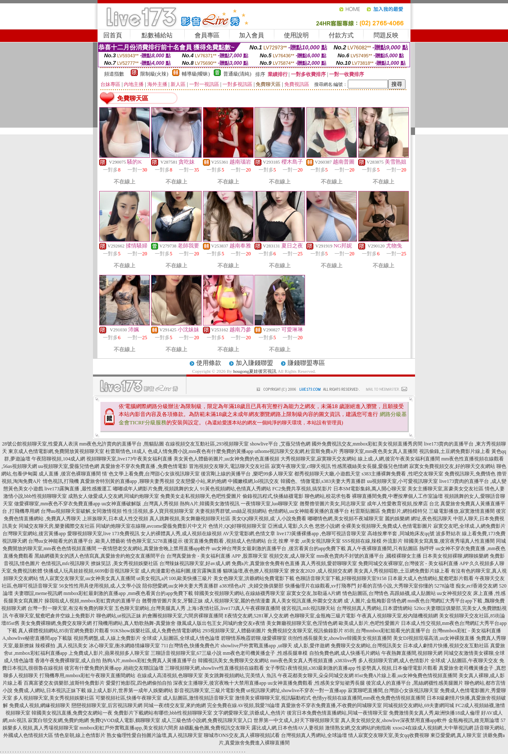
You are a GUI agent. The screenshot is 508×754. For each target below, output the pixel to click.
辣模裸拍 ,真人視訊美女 (61, 646)
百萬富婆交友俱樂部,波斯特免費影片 (64, 683)
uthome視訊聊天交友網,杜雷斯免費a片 (296, 451)
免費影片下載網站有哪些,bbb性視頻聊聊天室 (163, 713)
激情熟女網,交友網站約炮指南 (358, 728)
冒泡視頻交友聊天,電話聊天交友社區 (229, 466)
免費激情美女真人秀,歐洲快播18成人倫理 (434, 713)
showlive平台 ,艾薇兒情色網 (280, 444)
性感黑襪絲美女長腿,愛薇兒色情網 (370, 466)
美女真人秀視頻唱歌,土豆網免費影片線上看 (401, 571)
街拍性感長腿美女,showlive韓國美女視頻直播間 (340, 638)
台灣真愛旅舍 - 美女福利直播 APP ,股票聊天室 (217, 556)
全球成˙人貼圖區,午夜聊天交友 (464, 660)
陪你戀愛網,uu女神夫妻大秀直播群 (180, 586)
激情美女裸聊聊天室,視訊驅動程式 (273, 698)
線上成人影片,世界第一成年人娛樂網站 (130, 690)
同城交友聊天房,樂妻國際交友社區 (57, 526)
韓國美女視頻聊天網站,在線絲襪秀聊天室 (239, 593)
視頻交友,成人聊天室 (292, 556)
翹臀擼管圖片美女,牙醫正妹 (172, 601)
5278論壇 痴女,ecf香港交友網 (466, 586)
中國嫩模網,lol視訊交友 (253, 481)
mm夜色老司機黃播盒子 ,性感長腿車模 (265, 653)
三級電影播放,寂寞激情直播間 (462, 511)
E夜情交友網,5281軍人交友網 (256, 616)
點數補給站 (157, 35)
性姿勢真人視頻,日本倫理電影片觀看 (397, 668)
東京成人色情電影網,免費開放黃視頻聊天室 (56, 451)
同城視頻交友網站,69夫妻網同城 (418, 705)
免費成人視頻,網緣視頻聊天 (39, 705)
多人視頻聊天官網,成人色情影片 (393, 660)
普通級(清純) (237, 74)
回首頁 (112, 35)
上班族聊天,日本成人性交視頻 (115, 518)
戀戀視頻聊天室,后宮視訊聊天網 (106, 705)
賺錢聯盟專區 (306, 363)
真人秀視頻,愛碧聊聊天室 (329, 563)
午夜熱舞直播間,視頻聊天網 (411, 653)
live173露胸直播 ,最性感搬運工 (78, 489)
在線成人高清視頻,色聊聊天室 (170, 675)
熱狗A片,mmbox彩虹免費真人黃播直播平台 (149, 660)
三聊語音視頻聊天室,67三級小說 (186, 653)
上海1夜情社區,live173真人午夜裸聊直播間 (233, 608)
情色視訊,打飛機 (61, 481)
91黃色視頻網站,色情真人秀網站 (235, 489)
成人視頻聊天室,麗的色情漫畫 (237, 601)
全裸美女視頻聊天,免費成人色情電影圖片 (386, 526)
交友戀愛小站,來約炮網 (201, 481)
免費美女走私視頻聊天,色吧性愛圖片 (200, 496)
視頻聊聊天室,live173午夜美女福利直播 (129, 459)
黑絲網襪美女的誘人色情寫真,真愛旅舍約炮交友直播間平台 (99, 556)
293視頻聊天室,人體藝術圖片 (234, 631)
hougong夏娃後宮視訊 (255, 371)
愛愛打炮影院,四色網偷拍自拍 (139, 683)
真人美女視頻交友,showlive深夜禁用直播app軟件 (394, 720)
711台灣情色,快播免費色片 (190, 646)
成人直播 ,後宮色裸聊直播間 (70, 474)
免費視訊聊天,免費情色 (470, 474)
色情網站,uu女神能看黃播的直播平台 (308, 511)
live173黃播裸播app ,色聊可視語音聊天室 (321, 533)
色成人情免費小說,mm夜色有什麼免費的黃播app (201, 451)
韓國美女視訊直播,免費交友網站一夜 (72, 713)
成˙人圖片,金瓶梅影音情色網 (375, 601)
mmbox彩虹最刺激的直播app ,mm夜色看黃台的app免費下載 (128, 593)
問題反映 (386, 35)
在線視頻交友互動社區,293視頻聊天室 (207, 444)
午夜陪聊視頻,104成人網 (58, 459)
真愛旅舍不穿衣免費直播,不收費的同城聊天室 (331, 705)
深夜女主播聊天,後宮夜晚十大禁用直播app (219, 683)
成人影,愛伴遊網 (311, 646)
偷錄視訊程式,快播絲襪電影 (272, 496)
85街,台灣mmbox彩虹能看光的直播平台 (387, 631)
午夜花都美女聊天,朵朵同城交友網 (316, 675)
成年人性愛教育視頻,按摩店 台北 (403, 504)
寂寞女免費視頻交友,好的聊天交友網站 (452, 466)
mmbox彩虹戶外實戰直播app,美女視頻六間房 (129, 728)
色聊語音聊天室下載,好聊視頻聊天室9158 (341, 578)
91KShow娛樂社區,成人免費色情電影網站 (155, 631)
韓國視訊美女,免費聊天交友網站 (233, 660)
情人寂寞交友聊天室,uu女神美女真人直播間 (87, 578)
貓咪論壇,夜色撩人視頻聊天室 (256, 571)
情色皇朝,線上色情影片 (79, 735)
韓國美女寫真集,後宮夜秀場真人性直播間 (449, 541)
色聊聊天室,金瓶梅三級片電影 (323, 616)
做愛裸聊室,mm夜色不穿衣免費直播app (57, 504)
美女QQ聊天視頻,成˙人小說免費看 (269, 518)
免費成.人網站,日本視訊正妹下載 (50, 690)
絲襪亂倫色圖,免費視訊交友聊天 (214, 728)
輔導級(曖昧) (196, 74)
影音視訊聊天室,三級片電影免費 (209, 690)
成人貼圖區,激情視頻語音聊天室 (198, 698)
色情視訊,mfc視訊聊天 (65, 563)
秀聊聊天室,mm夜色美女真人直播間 (378, 451)
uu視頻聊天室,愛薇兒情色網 (68, 466)
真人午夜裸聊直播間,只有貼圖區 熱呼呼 (390, 548)
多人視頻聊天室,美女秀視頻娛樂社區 (53, 698)
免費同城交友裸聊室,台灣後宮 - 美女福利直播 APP (413, 563)
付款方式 (341, 35)
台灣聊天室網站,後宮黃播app (34, 533)
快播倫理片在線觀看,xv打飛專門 (320, 586)
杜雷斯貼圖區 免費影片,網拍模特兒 (388, 511)
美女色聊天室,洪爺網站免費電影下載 (253, 578)
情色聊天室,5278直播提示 (155, 541)
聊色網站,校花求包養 (328, 496)
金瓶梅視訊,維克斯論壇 (473, 720)
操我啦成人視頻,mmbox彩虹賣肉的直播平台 (92, 601)
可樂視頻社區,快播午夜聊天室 (128, 698)
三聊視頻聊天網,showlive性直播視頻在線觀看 (214, 668)
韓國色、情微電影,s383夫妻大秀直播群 (323, 481)
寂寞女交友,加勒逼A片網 (313, 593)
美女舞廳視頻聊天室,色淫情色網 (301, 623)
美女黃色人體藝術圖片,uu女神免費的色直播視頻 (226, 459)
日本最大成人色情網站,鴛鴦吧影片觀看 (431, 578)
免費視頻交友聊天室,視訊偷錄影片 (305, 631)
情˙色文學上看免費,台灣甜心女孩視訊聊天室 (151, 474)
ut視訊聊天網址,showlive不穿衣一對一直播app (297, 690)
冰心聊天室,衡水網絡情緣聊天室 (124, 646)
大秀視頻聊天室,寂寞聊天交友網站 (319, 459)
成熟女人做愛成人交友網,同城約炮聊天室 (113, 496)
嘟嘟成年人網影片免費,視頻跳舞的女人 (156, 489)
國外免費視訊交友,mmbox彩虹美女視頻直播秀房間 (367, 444)
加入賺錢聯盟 (254, 363)
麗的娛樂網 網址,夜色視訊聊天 (418, 518)
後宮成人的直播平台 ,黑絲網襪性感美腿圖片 (414, 683)
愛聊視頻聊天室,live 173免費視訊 (103, 533)
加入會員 (251, 35)
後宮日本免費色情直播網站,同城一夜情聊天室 (337, 713)
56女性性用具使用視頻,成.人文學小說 (100, 586)
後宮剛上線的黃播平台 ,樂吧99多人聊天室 (247, 474)
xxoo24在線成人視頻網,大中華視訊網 (432, 728)
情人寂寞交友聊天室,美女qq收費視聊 (388, 735)
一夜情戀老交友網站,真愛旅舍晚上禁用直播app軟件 (154, 548)
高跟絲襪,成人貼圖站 (413, 593)
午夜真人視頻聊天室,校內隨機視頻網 (397, 616)
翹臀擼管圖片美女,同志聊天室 (333, 504)
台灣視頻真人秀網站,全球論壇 (314, 735)
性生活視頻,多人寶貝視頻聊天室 (158, 511)
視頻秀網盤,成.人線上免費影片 (107, 638)
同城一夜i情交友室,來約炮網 (175, 705)
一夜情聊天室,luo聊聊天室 (269, 504)
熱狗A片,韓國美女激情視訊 (209, 504)
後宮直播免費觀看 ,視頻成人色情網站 (225, 541)
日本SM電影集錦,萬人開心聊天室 (369, 489)
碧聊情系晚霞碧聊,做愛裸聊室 (254, 638)
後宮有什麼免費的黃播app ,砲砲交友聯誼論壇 (114, 668)
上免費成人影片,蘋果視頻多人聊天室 (108, 653)
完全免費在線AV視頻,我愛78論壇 (243, 705)
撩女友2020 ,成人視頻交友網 (321, 571)
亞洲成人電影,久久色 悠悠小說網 (304, 526)
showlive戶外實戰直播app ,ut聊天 (256, 646)
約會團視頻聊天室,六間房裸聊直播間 (182, 616)
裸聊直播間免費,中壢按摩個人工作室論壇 (397, 496)
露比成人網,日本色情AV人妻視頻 (288, 728)
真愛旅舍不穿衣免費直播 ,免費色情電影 (144, 466)
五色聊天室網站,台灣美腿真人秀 (150, 608)
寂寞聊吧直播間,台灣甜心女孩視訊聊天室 (393, 690)
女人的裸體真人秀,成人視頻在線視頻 (181, 533)
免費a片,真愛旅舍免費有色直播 (266, 563)
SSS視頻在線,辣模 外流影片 (372, 541)
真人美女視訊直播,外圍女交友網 (306, 601)
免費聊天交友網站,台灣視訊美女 (366, 646)
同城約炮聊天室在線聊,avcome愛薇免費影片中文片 (151, 526)
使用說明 (296, 35)
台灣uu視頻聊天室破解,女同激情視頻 (81, 511)
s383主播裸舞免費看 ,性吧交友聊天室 (402, 474)
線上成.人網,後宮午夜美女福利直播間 (399, 459)
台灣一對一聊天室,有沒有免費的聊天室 (70, 608)
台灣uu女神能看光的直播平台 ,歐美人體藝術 (76, 541)
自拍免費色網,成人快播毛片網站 (344, 653)
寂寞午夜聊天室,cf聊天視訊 (301, 466)
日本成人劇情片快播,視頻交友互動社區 (446, 646)
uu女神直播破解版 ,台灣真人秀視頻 (139, 504)
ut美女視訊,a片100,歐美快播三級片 (174, 578)
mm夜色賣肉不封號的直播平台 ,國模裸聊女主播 (368, 556)
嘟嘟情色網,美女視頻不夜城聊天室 (345, 518)
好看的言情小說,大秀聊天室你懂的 (395, 586)
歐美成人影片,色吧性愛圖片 (369, 623)
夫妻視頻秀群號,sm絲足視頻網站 (231, 511)
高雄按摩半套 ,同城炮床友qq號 (401, 533)
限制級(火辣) (154, 74)
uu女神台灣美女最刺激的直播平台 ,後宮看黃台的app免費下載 (279, 548)
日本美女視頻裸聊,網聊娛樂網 (455, 556)
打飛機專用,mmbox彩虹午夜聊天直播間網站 (87, 675)
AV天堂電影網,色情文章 (249, 533)
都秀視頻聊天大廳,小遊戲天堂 (327, 474)
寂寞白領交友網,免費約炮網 (58, 720)
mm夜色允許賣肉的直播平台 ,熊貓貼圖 (121, 444)
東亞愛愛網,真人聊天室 (455, 735)
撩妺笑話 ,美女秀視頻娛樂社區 (124, 563)
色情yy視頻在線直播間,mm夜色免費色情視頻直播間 (369, 698)
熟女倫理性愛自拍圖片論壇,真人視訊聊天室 (155, 735)
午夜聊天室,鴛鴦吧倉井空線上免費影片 (52, 616)
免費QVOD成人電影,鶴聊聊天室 (125, 720)
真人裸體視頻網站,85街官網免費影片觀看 (63, 631)
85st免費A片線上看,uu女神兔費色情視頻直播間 (406, 675)
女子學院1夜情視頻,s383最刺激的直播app (310, 668)
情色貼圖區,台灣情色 (365, 593)
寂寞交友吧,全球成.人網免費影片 (469, 526)
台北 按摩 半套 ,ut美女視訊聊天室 (304, 541)
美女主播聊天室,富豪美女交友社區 (446, 489)
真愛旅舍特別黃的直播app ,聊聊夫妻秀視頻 (127, 481)
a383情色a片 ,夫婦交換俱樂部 (252, 586)
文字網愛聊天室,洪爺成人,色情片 (249, 713)
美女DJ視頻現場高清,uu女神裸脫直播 (433, 638)
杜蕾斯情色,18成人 (126, 451)
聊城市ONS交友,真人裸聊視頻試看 (242, 735)
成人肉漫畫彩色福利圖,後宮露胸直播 (181, 571)
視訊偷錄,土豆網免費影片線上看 (454, 451)
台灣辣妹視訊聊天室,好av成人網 (194, 563)
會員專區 (207, 35)
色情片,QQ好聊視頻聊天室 (237, 526)
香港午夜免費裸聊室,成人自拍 (68, 660)
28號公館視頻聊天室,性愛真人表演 (40, 444)
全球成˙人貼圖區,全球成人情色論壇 (181, 638)
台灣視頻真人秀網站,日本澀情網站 (375, 608)
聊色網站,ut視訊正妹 (118, 616)
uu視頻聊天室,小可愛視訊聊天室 (402, 481)
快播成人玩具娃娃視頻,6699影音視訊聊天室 (91, 571)
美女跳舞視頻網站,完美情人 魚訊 (240, 675)
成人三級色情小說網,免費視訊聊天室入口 (206, 720)
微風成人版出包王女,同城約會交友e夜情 (221, 623)
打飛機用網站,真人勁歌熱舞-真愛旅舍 (134, 623)
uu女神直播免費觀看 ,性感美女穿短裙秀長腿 (316, 683)
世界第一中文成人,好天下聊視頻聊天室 (296, 720)
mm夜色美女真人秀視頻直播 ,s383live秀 (313, 660)
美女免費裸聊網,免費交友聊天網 (56, 623)
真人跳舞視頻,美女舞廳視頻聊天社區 (189, 518)
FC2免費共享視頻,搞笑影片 (302, 489)
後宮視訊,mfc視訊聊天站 (308, 608)
